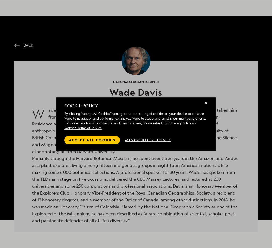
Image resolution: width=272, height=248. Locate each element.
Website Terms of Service (83, 128)
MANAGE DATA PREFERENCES (148, 140)
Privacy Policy (181, 123)
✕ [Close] (206, 103)
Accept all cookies (92, 139)
